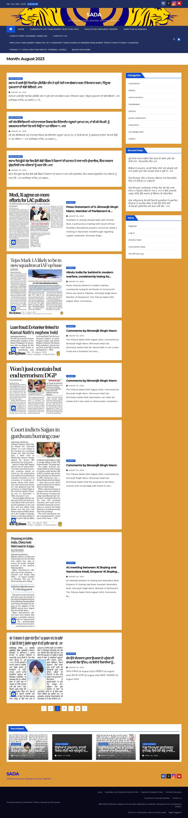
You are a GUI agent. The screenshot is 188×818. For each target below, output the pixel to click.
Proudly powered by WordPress (20, 802)
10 (78, 708)
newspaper (71, 653)
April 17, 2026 (63, 755)
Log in (131, 233)
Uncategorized (135, 132)
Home (21, 29)
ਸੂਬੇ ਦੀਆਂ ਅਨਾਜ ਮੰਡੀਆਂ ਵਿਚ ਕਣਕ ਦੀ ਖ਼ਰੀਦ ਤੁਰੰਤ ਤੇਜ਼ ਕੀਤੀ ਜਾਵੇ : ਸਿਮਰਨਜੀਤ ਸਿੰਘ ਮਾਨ (28, 751)
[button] (174, 39)
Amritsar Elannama (135, 29)
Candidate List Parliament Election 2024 (54, 29)
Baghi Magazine (81, 49)
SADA (94, 14)
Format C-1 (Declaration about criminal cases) (37, 49)
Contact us (60, 36)
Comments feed (136, 247)
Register (132, 226)
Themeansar (55, 802)
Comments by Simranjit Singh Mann (91, 330)
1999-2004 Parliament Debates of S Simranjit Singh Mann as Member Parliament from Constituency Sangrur (73, 43)
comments (71, 202)
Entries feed (134, 240)
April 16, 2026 (151, 755)
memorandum (135, 97)
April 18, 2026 (20, 755)
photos (132, 111)
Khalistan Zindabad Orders (101, 29)
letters (131, 90)
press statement (15, 78)
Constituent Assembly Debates (28, 36)
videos (131, 139)
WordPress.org (135, 253)
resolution (133, 125)
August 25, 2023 (19, 92)
